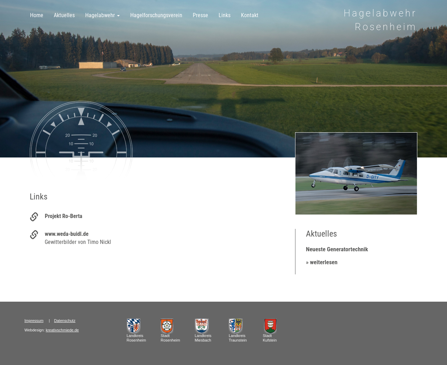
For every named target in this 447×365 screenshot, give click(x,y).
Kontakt (249, 15)
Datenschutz (64, 320)
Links (224, 15)
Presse (200, 15)
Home (36, 15)
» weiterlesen (321, 262)
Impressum (33, 320)
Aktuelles (64, 15)
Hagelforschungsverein (156, 15)
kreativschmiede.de (62, 330)
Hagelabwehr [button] (102, 15)
